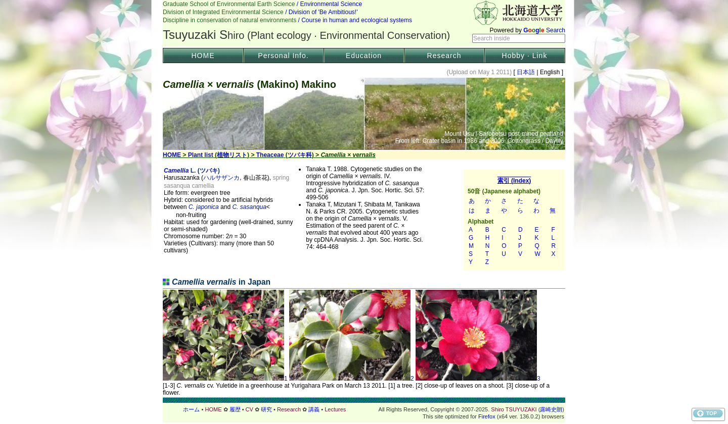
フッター (364, 409)
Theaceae (270, 154)
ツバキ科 (300, 154)
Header (364, 23)
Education (364, 55)
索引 (514, 220)
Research (444, 55)
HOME (203, 55)
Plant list (200, 154)
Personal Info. (283, 55)
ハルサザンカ (221, 177)
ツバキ (209, 170)
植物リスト (232, 154)
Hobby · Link (525, 55)
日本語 (526, 72)
